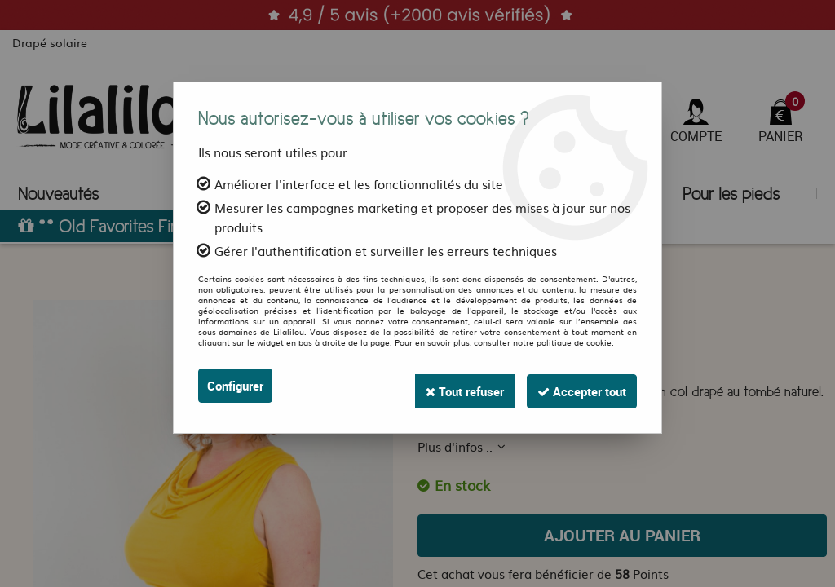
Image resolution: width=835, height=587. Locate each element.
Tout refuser (447, 386)
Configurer (238, 386)
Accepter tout (576, 386)
